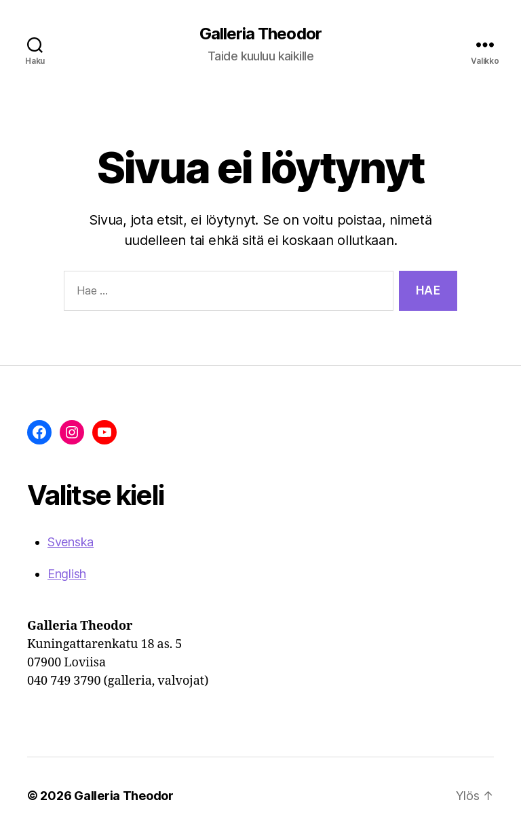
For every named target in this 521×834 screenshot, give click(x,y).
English (66, 574)
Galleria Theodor (260, 34)
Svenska (70, 542)
